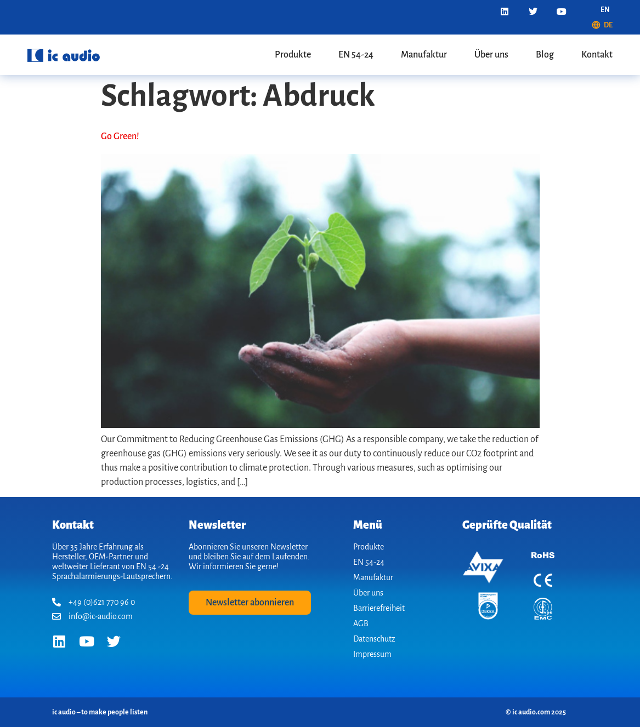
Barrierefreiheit (379, 608)
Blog (545, 55)
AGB (361, 623)
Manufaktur (424, 55)
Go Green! (120, 136)
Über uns (491, 55)
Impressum (372, 654)
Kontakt (597, 55)
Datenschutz (374, 638)
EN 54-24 (355, 55)
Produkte (293, 55)
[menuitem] (605, 10)
